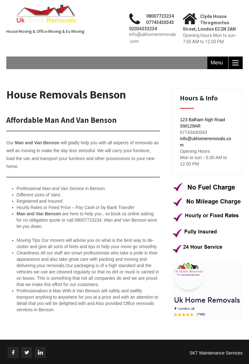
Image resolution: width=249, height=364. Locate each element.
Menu (216, 63)
